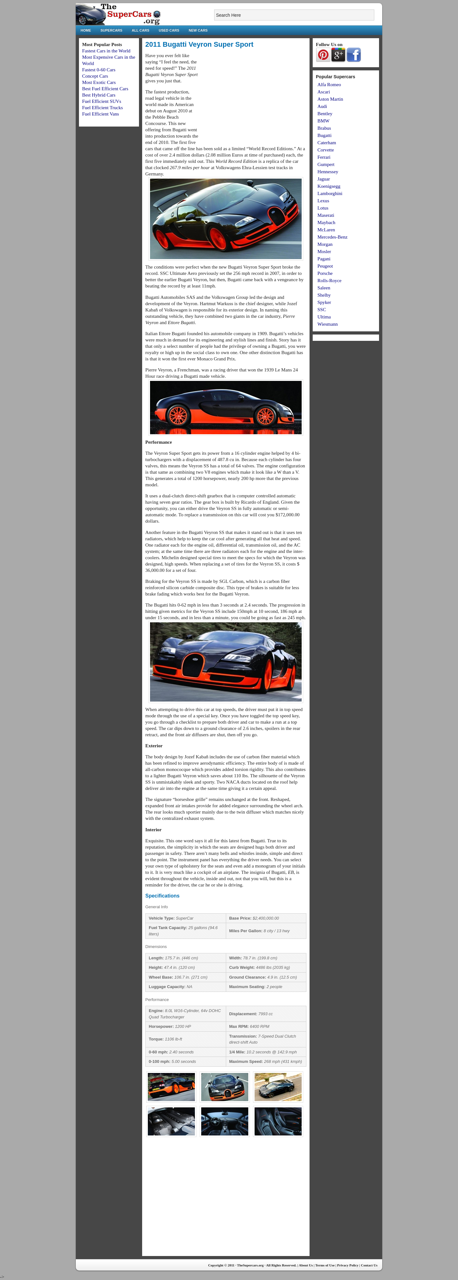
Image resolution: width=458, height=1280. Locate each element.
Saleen (323, 287)
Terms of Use (324, 1265)
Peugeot (325, 266)
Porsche (325, 273)
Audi (322, 106)
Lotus (322, 207)
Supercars (111, 30)
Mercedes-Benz (332, 237)
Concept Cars (95, 76)
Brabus (324, 128)
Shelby (324, 295)
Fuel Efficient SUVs (101, 101)
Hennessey (327, 171)
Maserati (325, 215)
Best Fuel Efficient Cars (105, 88)
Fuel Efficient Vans (100, 113)
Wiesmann (327, 324)
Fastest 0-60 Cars (98, 69)
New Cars (198, 30)
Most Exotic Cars (99, 82)
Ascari (323, 91)
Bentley (324, 113)
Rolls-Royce (329, 280)
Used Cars (169, 30)
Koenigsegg (328, 186)
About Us (306, 1265)
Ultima (324, 316)
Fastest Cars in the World (106, 50)
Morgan (325, 244)
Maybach (326, 222)
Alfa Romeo (329, 84)
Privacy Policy (348, 1265)
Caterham (326, 142)
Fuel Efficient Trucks (102, 107)
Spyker (324, 302)
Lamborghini (329, 193)
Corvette (325, 149)
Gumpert (325, 164)
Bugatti (324, 135)
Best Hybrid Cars (98, 95)
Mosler (324, 251)
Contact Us (369, 1265)
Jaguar (323, 178)
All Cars (140, 30)
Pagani (323, 258)
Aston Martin (330, 99)
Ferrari (323, 157)
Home (86, 30)
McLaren (326, 229)
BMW (323, 120)
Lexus (323, 200)
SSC (321, 309)
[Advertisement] (253, 96)
